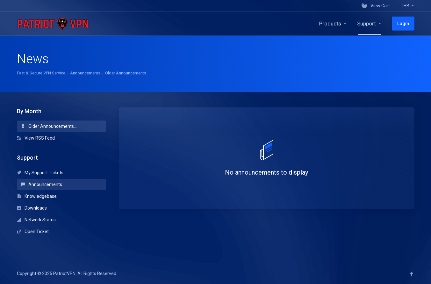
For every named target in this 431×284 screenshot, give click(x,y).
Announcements (85, 73)
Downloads (32, 208)
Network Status (36, 219)
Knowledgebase (37, 196)
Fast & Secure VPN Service (41, 73)
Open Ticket (33, 231)
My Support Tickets (40, 172)
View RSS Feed (36, 138)
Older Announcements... (49, 126)
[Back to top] (412, 273)
